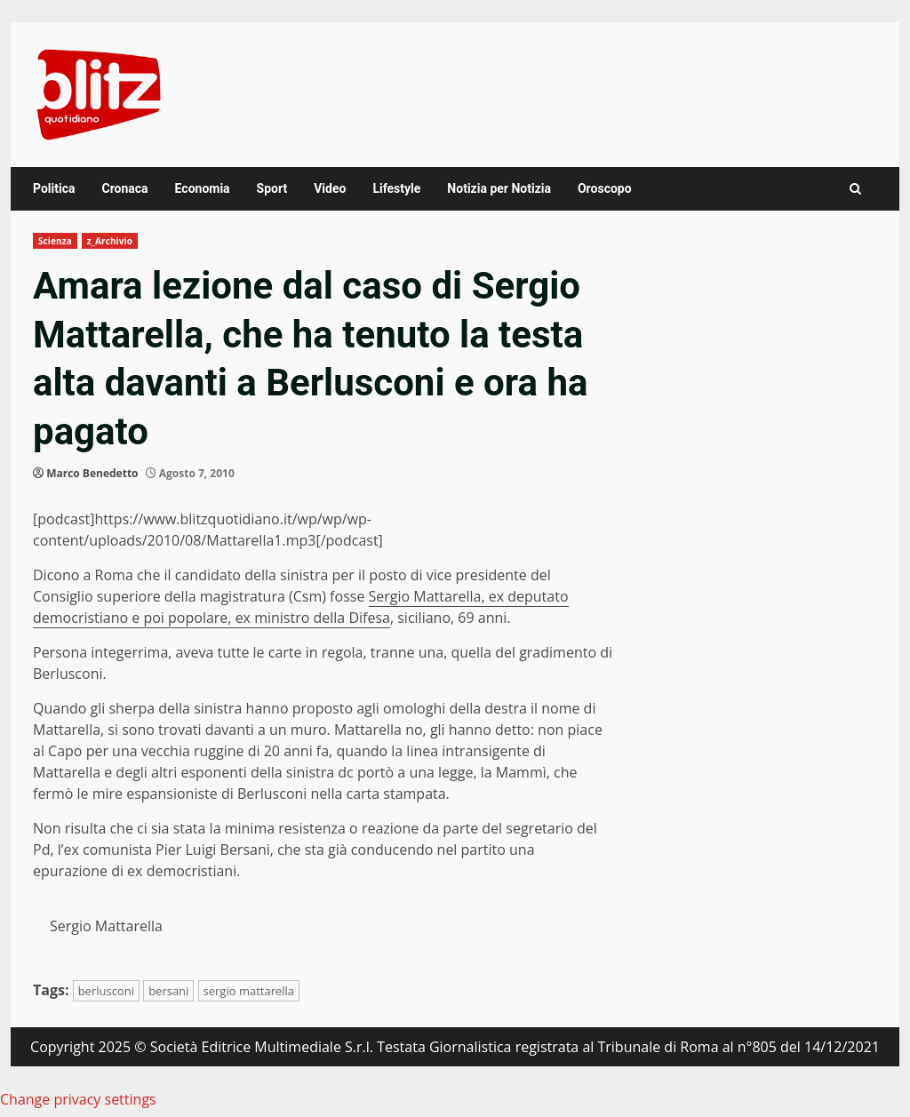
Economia (202, 188)
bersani (168, 991)
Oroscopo (605, 188)
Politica (54, 188)
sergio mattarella (249, 991)
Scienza (55, 241)
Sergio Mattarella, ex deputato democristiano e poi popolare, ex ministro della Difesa (301, 606)
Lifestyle (396, 188)
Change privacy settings (78, 1099)
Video (330, 188)
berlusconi (106, 991)
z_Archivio (109, 241)
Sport (272, 188)
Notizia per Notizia (499, 188)
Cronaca (124, 188)
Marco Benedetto (92, 473)
